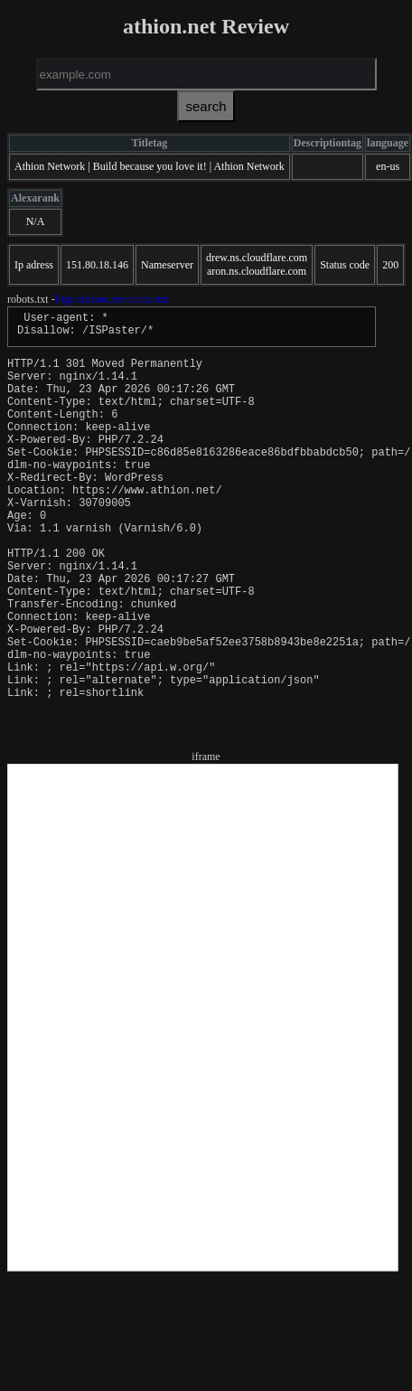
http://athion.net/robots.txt (111, 299)
